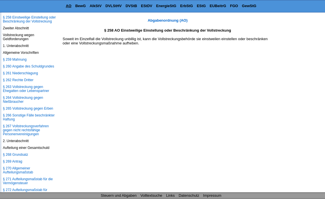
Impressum (212, 195)
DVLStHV (113, 6)
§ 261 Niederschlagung (20, 73)
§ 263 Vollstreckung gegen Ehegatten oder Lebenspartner (26, 89)
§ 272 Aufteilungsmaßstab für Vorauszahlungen (25, 192)
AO (68, 6)
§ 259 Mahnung (14, 60)
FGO (234, 6)
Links (170, 195)
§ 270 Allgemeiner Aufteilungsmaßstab (18, 170)
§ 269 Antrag (12, 161)
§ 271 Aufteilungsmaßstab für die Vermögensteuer (28, 181)
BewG (80, 6)
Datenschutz (189, 195)
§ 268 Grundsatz (15, 155)
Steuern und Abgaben (119, 195)
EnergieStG (166, 6)
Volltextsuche (151, 195)
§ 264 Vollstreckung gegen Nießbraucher (23, 100)
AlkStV (96, 6)
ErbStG (186, 6)
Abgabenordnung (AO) (168, 20)
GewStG (249, 6)
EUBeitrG (218, 6)
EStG (201, 6)
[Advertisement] (296, 103)
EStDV (146, 6)
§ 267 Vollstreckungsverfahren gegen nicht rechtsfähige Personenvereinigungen (26, 130)
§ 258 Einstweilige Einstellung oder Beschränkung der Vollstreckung (29, 19)
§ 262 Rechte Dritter (18, 80)
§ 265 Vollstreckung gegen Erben (28, 108)
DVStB (131, 6)
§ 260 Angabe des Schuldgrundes (28, 66)
